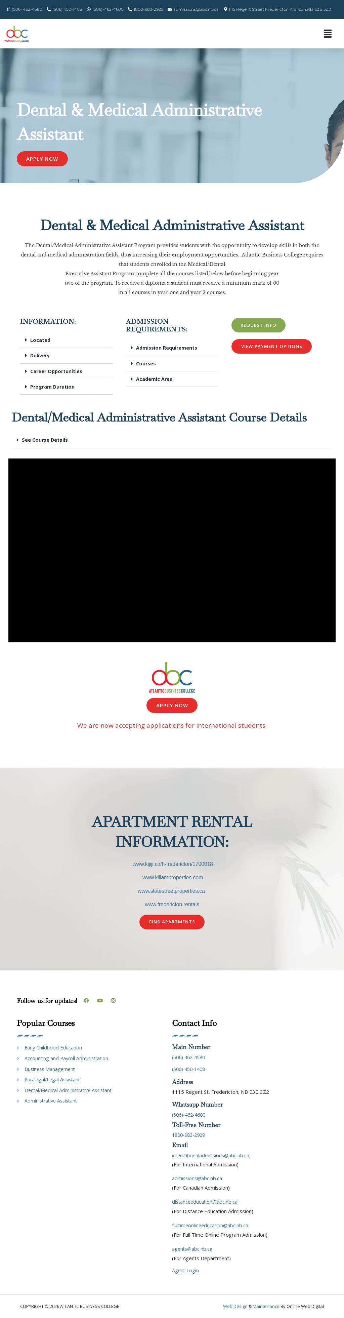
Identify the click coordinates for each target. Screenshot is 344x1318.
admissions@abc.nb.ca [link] (197, 1178)
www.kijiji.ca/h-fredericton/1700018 (172, 864)
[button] (328, 33)
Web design (235, 1307)
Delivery (40, 356)
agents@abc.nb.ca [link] (193, 1249)
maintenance (266, 1307)
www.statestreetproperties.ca (171, 891)
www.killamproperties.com (172, 878)
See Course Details (45, 440)
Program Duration (53, 387)
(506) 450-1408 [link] (190, 1069)
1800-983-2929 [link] (190, 1135)
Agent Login (186, 1270)
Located (40, 340)
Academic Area (154, 379)
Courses (146, 363)
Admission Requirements (167, 348)
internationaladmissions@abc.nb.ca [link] (212, 1155)
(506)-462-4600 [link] (191, 1115)
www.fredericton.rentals (172, 905)
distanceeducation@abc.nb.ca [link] (206, 1202)
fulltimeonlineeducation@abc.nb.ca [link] (211, 1225)
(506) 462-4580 (190, 1057)
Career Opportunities (57, 371)
